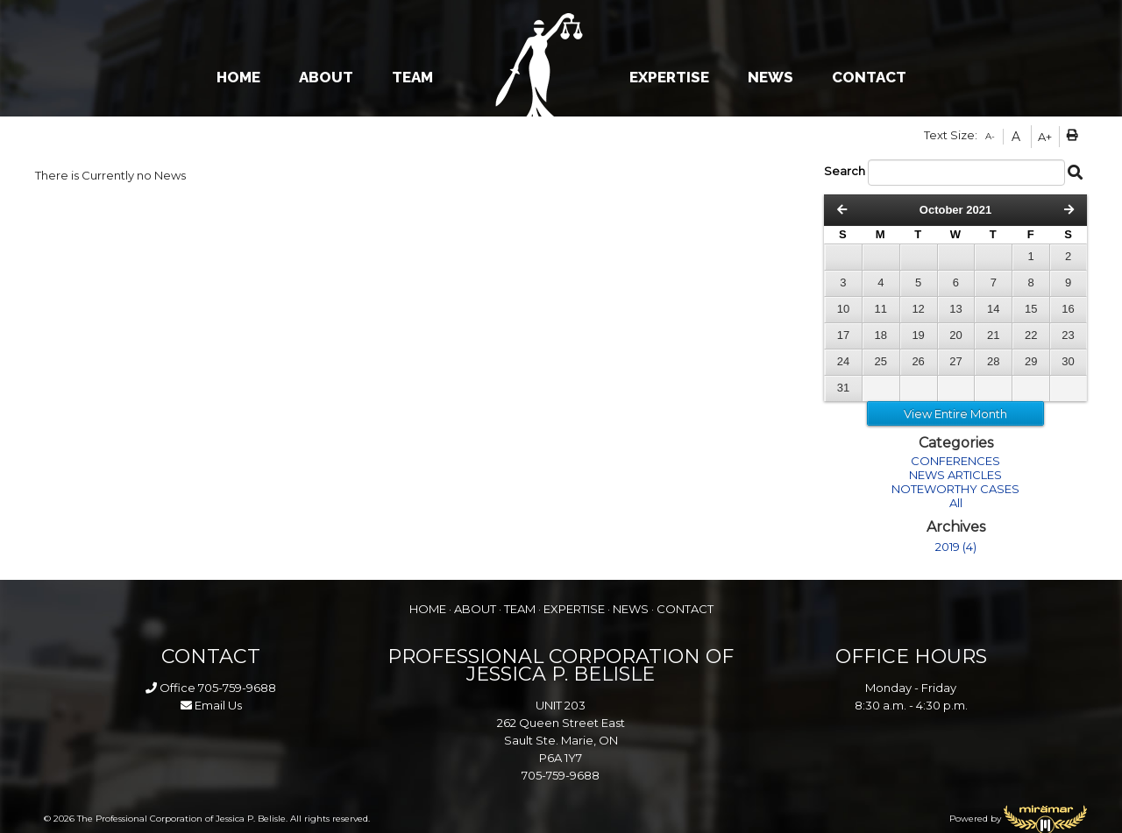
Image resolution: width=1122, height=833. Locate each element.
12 (918, 308)
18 (881, 335)
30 (1068, 361)
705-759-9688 (237, 688)
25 (881, 361)
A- (990, 136)
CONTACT (869, 77)
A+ (1045, 137)
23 (1068, 335)
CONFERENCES (955, 461)
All (955, 503)
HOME (238, 77)
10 (843, 308)
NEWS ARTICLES (955, 475)
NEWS (770, 77)
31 (843, 387)
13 (955, 308)
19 (918, 335)
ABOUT (326, 77)
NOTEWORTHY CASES (955, 489)
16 (1068, 308)
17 (843, 335)
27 (955, 361)
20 (955, 335)
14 (993, 308)
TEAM (412, 77)
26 (918, 361)
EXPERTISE (669, 77)
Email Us (211, 705)
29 (1031, 361)
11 (881, 308)
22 (1031, 335)
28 (993, 361)
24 (843, 361)
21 (993, 335)
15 (1031, 308)
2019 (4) (955, 547)
